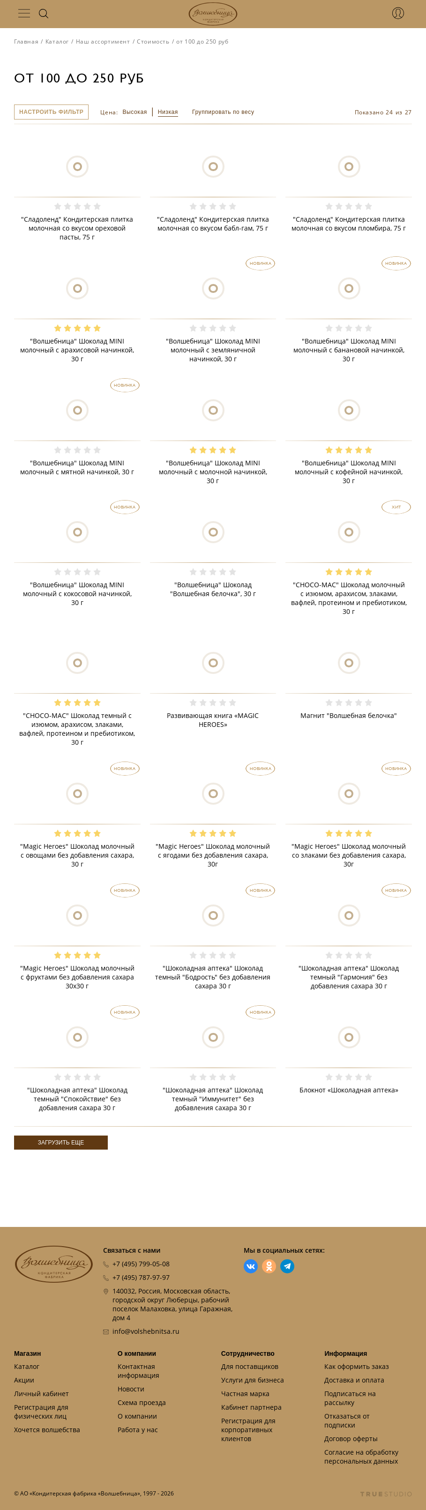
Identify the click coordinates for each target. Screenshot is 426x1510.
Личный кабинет (41, 1393)
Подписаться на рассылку (350, 1398)
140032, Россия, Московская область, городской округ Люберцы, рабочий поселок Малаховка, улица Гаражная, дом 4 (172, 1304)
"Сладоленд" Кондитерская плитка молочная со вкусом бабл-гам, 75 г (213, 223)
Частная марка (245, 1393)
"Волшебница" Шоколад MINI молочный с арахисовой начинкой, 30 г (77, 349)
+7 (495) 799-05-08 (141, 1263)
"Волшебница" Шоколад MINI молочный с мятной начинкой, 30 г (77, 467)
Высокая (134, 112)
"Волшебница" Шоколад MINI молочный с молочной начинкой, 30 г (213, 471)
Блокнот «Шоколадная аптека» (348, 1089)
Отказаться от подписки (347, 1420)
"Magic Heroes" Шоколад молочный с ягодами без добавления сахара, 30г (213, 855)
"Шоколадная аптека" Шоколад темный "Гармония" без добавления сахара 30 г (349, 977)
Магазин (27, 1353)
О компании (137, 1353)
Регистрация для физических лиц (41, 1411)
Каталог (57, 41)
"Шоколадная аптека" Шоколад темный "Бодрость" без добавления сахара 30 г (212, 977)
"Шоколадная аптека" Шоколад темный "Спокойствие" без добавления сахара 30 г (77, 1098)
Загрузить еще (61, 1142)
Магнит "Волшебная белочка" (348, 715)
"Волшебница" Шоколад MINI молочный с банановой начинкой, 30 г (348, 349)
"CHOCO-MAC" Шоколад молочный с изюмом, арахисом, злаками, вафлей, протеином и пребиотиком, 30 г (349, 598)
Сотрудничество (248, 1353)
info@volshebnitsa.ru (145, 1331)
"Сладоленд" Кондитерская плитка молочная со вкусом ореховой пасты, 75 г (77, 228)
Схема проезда (142, 1402)
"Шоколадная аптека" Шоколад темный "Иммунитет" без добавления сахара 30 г (213, 1098)
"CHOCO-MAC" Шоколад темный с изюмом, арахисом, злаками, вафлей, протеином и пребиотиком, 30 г (77, 729)
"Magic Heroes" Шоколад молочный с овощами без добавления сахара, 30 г (77, 855)
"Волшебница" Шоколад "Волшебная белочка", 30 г (213, 589)
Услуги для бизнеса (252, 1379)
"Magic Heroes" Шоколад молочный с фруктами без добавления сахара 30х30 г (77, 977)
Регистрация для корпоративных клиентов (248, 1429)
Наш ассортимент (103, 41)
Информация (345, 1353)
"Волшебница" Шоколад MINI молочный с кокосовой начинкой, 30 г (77, 593)
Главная (26, 41)
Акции (24, 1379)
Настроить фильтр (51, 112)
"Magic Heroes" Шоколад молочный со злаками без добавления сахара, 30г (348, 855)
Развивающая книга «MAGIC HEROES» (213, 720)
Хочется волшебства (47, 1429)
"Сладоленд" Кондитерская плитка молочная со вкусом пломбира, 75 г (348, 223)
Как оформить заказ (356, 1366)
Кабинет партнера (251, 1407)
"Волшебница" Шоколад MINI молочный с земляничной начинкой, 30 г (213, 349)
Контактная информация (138, 1371)
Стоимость (153, 41)
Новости (131, 1388)
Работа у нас (138, 1429)
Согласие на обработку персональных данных (361, 1456)
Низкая (168, 112)
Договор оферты (351, 1438)
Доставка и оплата (354, 1379)
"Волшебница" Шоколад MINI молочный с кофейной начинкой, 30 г (349, 471)
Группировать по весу (223, 112)
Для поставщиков (249, 1366)
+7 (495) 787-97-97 (141, 1277)
